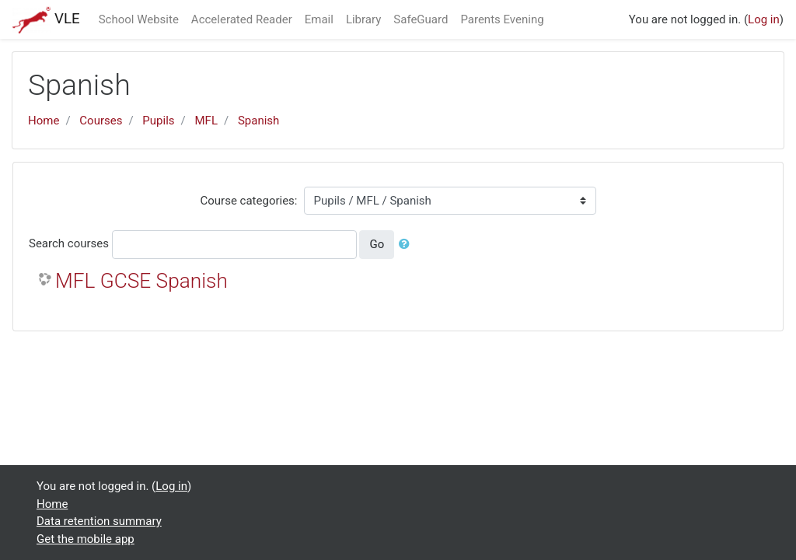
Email (319, 19)
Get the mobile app (85, 539)
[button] (407, 244)
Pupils (158, 121)
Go (376, 244)
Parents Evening (501, 19)
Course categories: (249, 201)
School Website (139, 19)
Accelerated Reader (241, 19)
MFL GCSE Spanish (141, 280)
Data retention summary (99, 521)
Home (43, 121)
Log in (764, 19)
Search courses (69, 243)
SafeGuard (420, 19)
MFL (206, 121)
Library (363, 19)
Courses (100, 121)
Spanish (258, 121)
